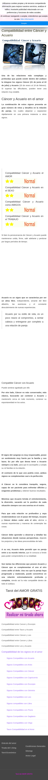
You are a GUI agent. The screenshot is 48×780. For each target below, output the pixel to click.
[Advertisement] (24, 144)
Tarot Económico (9, 753)
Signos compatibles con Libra (19, 703)
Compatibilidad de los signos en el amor (22, 652)
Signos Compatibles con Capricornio (22, 677)
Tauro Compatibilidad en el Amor (20, 729)
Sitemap (29, 751)
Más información (27, 19)
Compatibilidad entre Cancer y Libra (17, 640)
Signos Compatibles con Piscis (20, 710)
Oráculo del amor (9, 743)
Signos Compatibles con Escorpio (21, 684)
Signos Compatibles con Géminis (21, 690)
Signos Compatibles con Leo (19, 697)
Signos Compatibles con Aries (19, 665)
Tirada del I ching (9, 748)
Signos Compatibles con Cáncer (20, 671)
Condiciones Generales (36, 746)
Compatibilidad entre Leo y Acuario (16, 646)
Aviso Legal (31, 756)
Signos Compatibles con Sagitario (21, 716)
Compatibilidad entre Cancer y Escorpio (18, 624)
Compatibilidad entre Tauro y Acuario (17, 630)
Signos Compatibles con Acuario (20, 658)
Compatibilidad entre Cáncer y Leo (16, 635)
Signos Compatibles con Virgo (19, 723)
